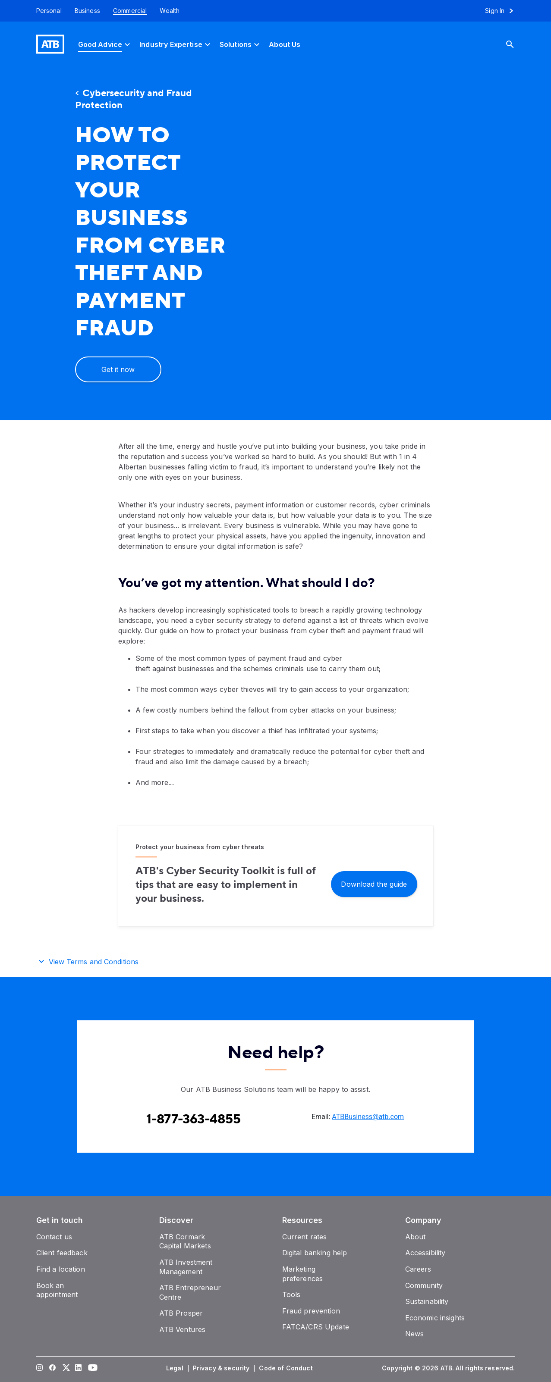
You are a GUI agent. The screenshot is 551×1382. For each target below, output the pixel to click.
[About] (415, 1236)
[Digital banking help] (314, 1252)
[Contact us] (54, 1236)
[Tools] (291, 1294)
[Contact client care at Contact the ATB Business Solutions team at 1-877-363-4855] (193, 1119)
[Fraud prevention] (311, 1311)
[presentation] (385, 244)
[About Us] (284, 44)
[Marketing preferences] (302, 1274)
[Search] (516, 44)
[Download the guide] (374, 883)
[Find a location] (60, 1269)
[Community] (424, 1285)
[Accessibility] (425, 1252)
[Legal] (175, 1368)
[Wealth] (169, 10)
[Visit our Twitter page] (65, 1368)
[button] (275, 960)
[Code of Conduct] (286, 1368)
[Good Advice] (105, 44)
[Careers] (418, 1269)
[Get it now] (118, 369)
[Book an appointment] (57, 1290)
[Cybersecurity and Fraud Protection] (152, 100)
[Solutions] (241, 44)
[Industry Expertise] (176, 44)
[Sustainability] (427, 1301)
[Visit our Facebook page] (52, 1368)
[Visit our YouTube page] (91, 1368)
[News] (414, 1333)
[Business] (87, 10)
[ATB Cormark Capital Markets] (185, 1241)
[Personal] (45, 10)
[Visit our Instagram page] (39, 1368)
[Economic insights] (435, 1317)
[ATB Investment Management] (186, 1267)
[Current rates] (304, 1236)
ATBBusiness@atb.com (368, 1117)
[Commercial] (130, 10)
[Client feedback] (62, 1252)
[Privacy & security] (222, 1368)
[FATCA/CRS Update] (315, 1327)
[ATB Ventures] (182, 1329)
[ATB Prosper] (181, 1313)
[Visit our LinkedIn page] (78, 1368)
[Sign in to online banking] (503, 10)
